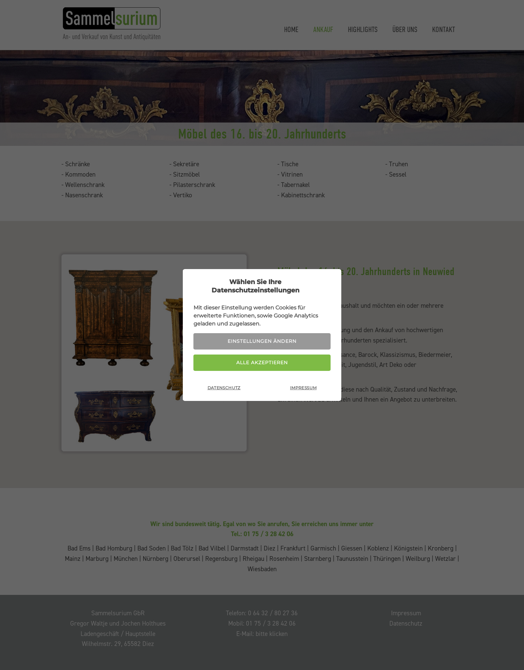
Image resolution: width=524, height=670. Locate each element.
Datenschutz (224, 387)
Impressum (303, 387)
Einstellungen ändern (262, 341)
